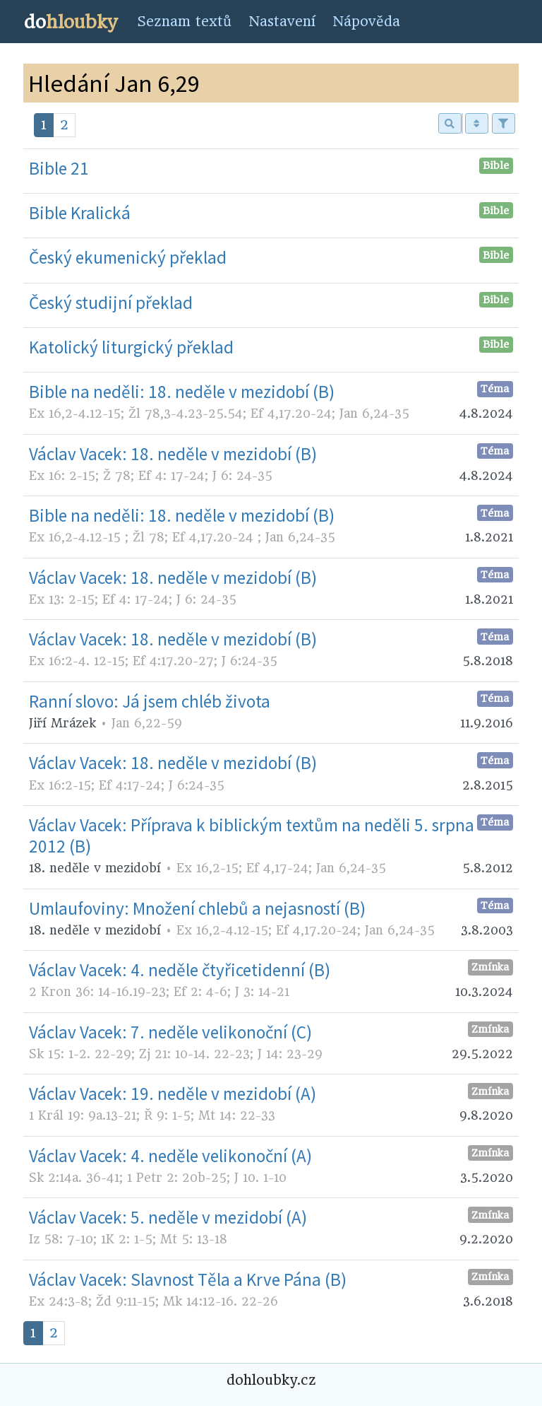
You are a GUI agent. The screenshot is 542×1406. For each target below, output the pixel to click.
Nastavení (281, 21)
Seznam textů (184, 21)
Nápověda (366, 21)
